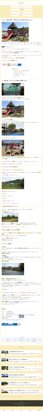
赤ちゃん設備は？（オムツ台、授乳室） (19, 74)
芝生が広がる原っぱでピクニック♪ (18, 73)
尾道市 (3, 46)
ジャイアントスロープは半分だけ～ (18, 72)
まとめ (14, 77)
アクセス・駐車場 (16, 76)
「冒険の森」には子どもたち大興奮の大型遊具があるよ (21, 70)
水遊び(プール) (12, 46)
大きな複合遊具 (7, 46)
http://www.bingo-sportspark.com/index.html (14, 320)
